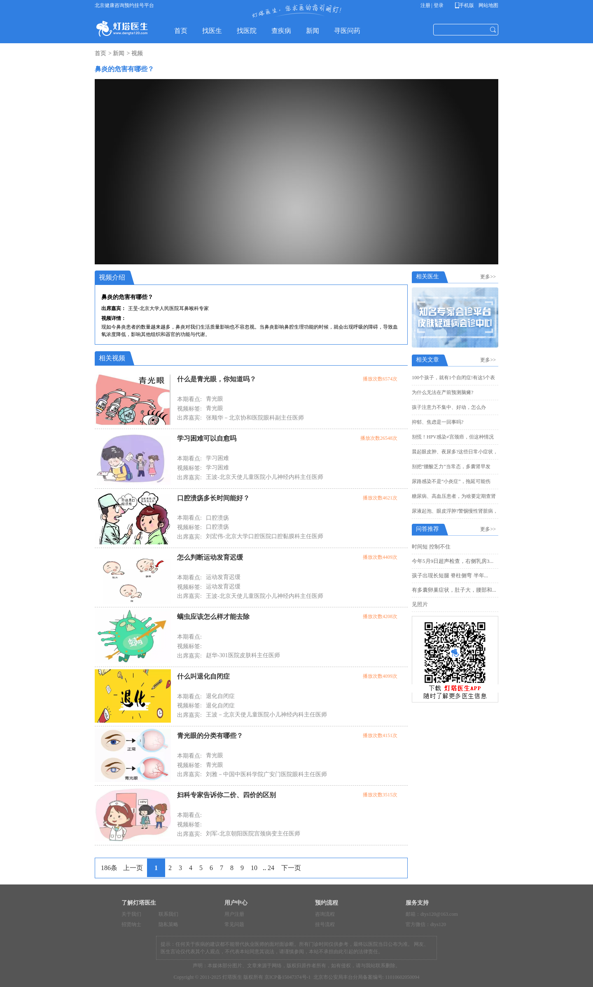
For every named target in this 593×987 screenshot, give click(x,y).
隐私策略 (168, 924)
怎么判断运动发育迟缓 (210, 557)
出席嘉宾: (189, 418)
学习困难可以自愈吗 (206, 438)
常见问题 (234, 924)
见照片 (420, 604)
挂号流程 (325, 924)
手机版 (466, 5)
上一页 (133, 867)
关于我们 (131, 914)
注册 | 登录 (432, 5)
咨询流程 (325, 914)
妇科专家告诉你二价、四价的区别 (226, 794)
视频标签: (189, 409)
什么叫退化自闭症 (203, 676)
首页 (100, 53)
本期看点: (189, 399)
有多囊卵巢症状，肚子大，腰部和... (454, 590)
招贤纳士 (131, 924)
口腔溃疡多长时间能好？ (213, 498)
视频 (137, 53)
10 (254, 867)
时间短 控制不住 (431, 547)
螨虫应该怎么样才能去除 (213, 616)
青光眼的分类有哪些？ (210, 735)
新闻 (118, 53)
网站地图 (487, 5)
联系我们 (168, 914)
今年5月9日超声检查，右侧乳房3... (452, 561)
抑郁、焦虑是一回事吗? (437, 422)
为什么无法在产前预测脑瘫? (442, 392)
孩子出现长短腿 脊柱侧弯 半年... (450, 575)
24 (271, 867)
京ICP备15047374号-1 (287, 977)
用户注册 (234, 914)
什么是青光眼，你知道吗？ (216, 379)
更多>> (489, 277)
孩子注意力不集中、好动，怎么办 (449, 407)
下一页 (291, 867)
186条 (109, 867)
